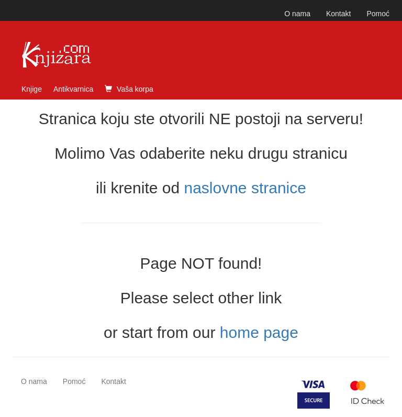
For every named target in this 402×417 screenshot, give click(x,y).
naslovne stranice (245, 187)
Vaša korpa (129, 89)
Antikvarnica (73, 89)
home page (259, 332)
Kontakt (338, 13)
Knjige (31, 89)
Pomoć (377, 13)
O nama (297, 13)
